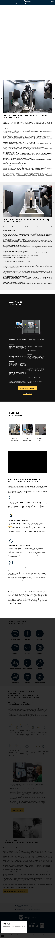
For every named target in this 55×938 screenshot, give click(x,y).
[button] (2, 935)
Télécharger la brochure (35, 909)
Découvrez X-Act (17, 810)
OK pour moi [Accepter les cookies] (22, 931)
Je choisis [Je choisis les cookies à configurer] (14, 931)
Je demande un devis (27, 393)
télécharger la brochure (26, 388)
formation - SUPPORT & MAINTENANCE (14, 891)
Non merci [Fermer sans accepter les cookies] (5, 931)
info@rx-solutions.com (21, 909)
